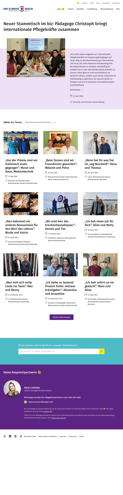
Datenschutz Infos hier (59, 463)
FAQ (117, 9)
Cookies (81, 482)
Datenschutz (73, 482)
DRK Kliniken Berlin (30, 482)
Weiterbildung (106, 9)
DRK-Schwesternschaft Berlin (47, 482)
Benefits (80, 9)
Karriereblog (115, 3)
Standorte (84, 3)
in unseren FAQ (47, 457)
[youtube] (15, 482)
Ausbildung (92, 9)
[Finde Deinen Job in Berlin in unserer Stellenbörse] (58, 397)
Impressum (62, 482)
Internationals (106, 3)
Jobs (59, 9)
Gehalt (70, 9)
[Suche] (101, 397)
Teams (98, 3)
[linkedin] (10, 482)
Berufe (92, 3)
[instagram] (5, 482)
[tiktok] (21, 482)
